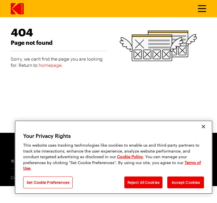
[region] (113, 157)
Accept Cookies (186, 182)
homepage (50, 65)
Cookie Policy (130, 156)
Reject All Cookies (143, 182)
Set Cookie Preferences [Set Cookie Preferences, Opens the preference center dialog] (48, 182)
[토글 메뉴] (199, 9)
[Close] (203, 126)
